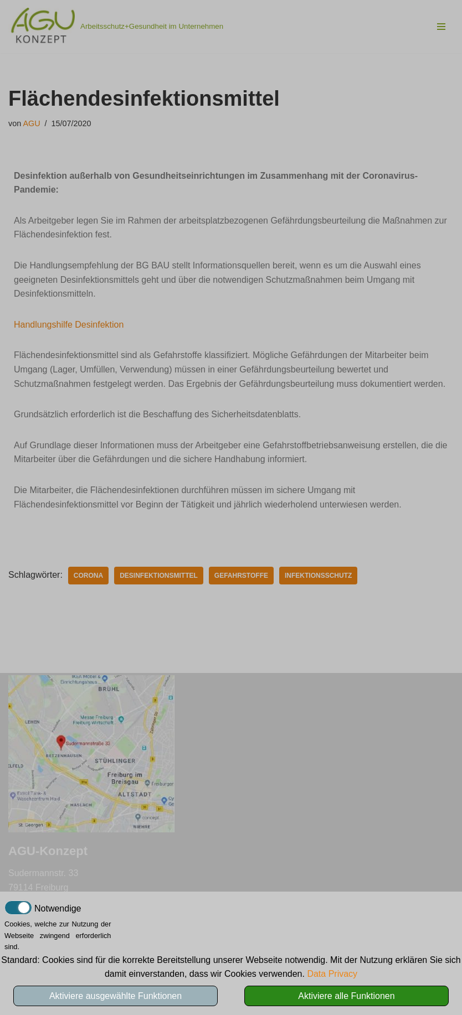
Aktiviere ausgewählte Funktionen (115, 996)
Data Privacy (332, 973)
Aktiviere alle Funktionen (346, 996)
